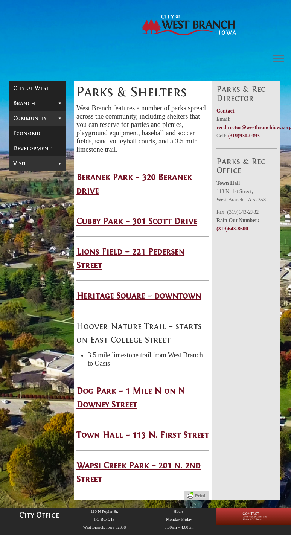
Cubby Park (39, 205)
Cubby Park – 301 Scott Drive (136, 221)
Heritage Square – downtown (138, 296)
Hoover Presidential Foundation (31, 434)
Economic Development (32, 318)
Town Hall (32, 245)
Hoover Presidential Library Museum (36, 370)
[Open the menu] (278, 59)
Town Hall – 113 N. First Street (142, 435)
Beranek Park (29, 191)
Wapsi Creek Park (34, 259)
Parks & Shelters (37, 178)
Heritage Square (30, 231)
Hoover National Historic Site (31, 394)
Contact (225, 111)
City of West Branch (37, 98)
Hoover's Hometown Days (36, 414)
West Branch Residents (32, 162)
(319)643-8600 (232, 229)
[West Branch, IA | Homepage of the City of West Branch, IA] (189, 25)
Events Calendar (37, 463)
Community (37, 118)
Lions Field (33, 216)
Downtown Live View (36, 145)
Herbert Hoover (36, 353)
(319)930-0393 (244, 136)
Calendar (26, 131)
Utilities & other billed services (37, 278)
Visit (37, 340)
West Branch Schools (32, 294)
